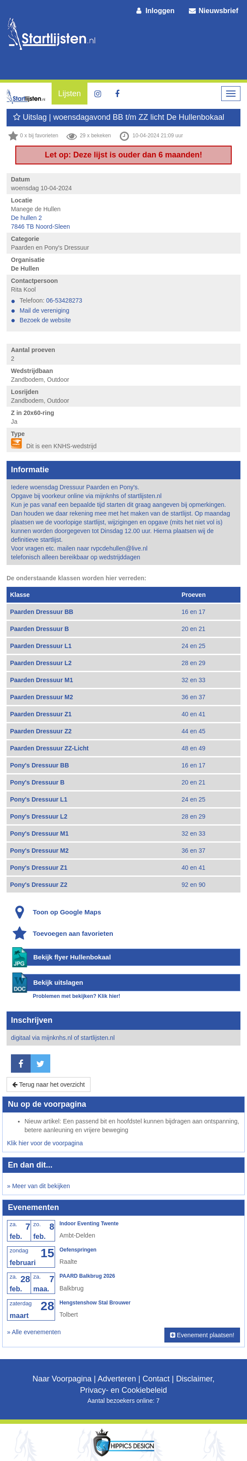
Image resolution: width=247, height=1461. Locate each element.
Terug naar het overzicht (48, 1084)
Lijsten (69, 93)
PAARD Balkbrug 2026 (87, 1276)
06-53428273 (64, 300)
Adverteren (116, 1378)
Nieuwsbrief (213, 10)
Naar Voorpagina (61, 1378)
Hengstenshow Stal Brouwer (95, 1303)
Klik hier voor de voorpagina (45, 1143)
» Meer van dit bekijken (38, 1185)
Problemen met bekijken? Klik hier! (76, 996)
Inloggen (155, 10)
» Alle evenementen (34, 1331)
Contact (156, 1378)
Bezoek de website (45, 320)
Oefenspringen (78, 1250)
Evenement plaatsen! (202, 1335)
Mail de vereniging (45, 310)
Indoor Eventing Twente (88, 1223)
